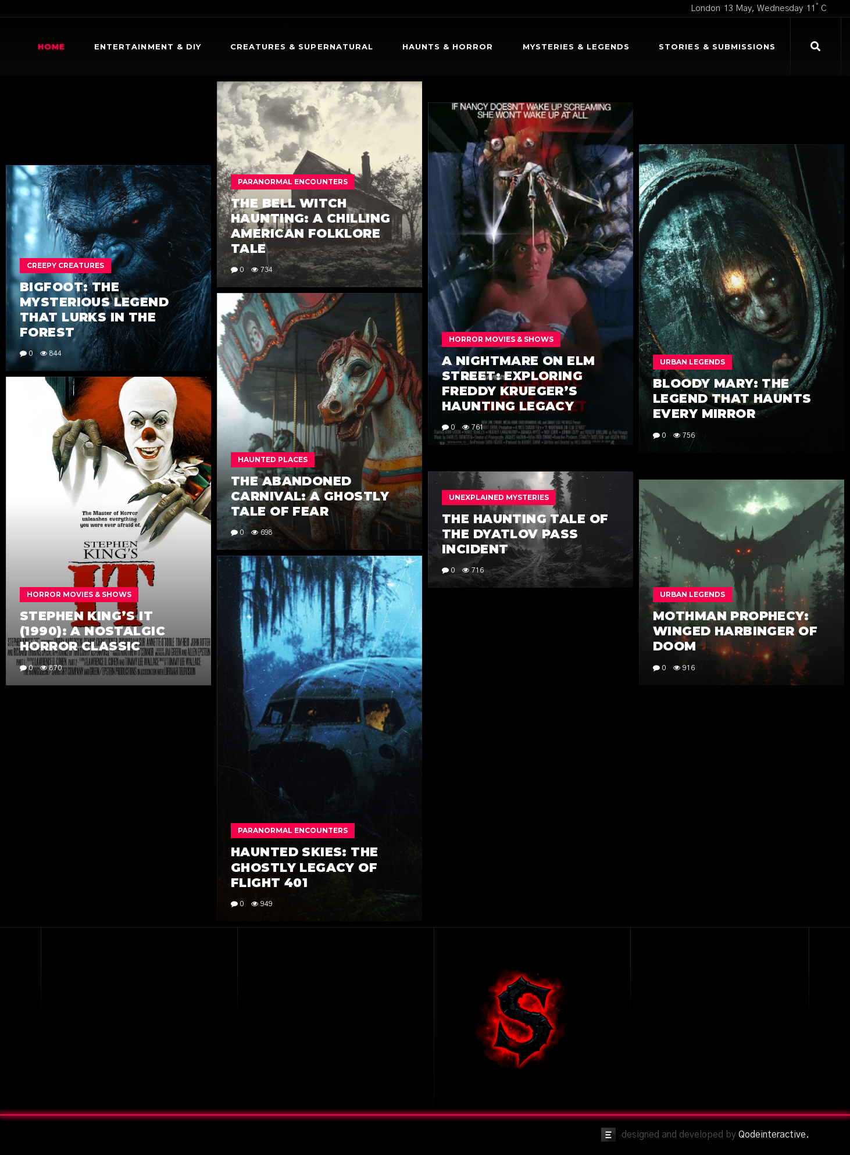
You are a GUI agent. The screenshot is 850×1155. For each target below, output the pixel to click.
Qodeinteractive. (773, 1134)
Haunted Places (273, 459)
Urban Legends (692, 361)
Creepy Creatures (65, 265)
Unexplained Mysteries (499, 497)
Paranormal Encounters (293, 181)
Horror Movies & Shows (501, 339)
